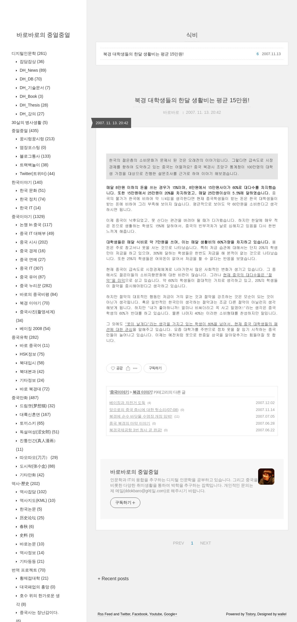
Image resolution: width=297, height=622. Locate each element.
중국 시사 (33, 242)
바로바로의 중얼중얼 (43, 35)
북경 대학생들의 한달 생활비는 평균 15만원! (143, 54)
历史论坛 (31, 517)
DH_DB (30, 79)
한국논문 (30, 509)
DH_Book (31, 96)
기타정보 (31, 380)
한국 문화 (32, 190)
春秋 (26, 526)
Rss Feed (105, 614)
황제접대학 (33, 578)
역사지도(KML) (37, 500)
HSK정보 (31, 354)
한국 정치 (32, 199)
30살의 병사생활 (30, 122)
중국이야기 (28, 216)
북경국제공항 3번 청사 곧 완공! (135, 430)
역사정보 (31, 552)
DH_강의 (31, 113)
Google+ (170, 614)
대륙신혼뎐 (34, 414)
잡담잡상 (31, 61)
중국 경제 (32, 250)
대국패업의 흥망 (37, 587)
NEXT (205, 542)
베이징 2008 (34, 328)
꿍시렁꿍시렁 (37, 138)
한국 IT (30, 207)
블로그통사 (34, 156)
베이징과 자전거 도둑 (127, 403)
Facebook (140, 614)
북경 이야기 (34, 303)
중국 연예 (32, 259)
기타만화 (31, 475)
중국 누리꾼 (35, 285)
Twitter (125, 614)
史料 (26, 535)
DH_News (32, 70)
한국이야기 (27, 182)
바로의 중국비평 (38, 294)
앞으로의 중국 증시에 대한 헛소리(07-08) (143, 410)
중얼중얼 (25, 130)
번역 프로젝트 (29, 570)
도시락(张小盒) (37, 466)
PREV (177, 542)
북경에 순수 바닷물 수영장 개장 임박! (140, 416)
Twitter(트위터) (37, 173)
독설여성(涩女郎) (39, 432)
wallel (282, 614)
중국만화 (25, 397)
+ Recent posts (113, 578)
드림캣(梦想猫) (37, 405)
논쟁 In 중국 (35, 224)
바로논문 (31, 544)
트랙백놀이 (33, 165)
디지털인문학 (29, 53)
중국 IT (31, 268)
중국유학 (25, 337)
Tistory (250, 614)
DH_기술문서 (34, 87)
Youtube (155, 614)
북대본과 (31, 371)
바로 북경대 (34, 389)
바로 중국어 (34, 345)
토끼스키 (31, 423)
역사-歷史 (26, 483)
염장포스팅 (32, 147)
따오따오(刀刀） (38, 457)
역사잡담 (32, 491)
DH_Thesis (33, 105)
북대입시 (31, 362)
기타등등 (31, 561)
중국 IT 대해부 (36, 233)
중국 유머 (32, 277)
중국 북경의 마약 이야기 (129, 423)
